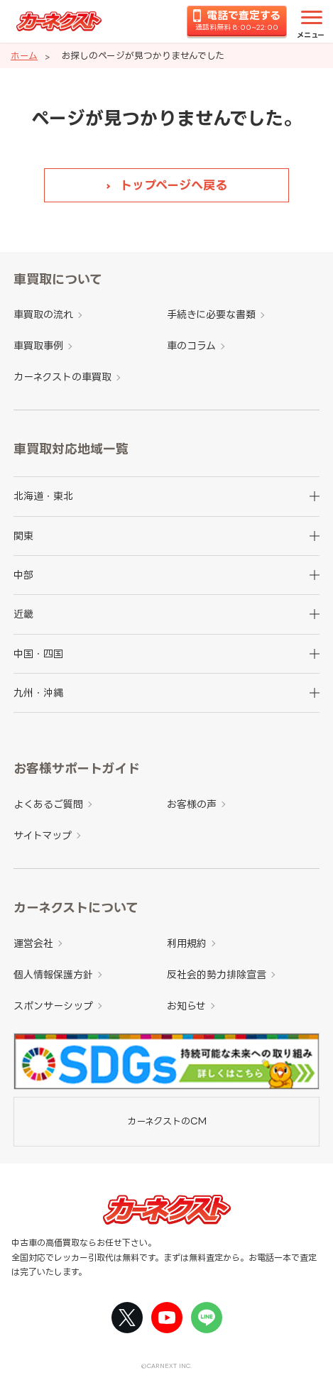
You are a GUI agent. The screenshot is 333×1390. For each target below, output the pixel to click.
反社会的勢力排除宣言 (216, 974)
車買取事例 (38, 345)
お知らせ (186, 1005)
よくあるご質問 (48, 804)
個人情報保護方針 (53, 974)
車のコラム (191, 345)
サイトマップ (42, 835)
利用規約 (187, 943)
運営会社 (33, 943)
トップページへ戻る (173, 185)
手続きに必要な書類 (211, 314)
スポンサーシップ (53, 1005)
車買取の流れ (43, 314)
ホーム (24, 55)
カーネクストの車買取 (62, 376)
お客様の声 (192, 804)
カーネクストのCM (167, 1121)
